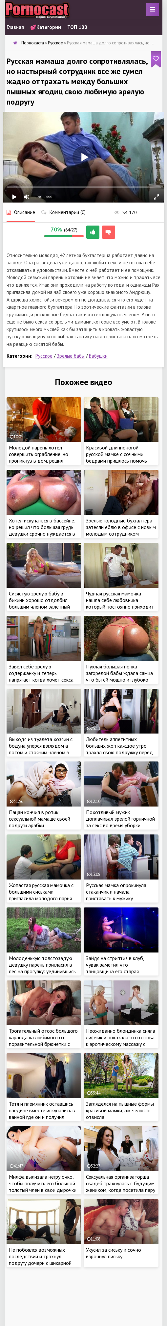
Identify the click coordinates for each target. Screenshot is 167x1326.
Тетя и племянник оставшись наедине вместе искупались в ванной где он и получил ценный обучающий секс (42, 1113)
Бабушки (98, 356)
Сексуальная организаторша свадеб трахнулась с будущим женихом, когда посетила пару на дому (120, 1186)
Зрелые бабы (71, 356)
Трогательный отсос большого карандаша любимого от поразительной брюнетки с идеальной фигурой (43, 1040)
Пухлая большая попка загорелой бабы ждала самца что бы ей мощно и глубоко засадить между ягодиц (119, 676)
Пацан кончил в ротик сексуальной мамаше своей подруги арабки (39, 819)
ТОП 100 (77, 27)
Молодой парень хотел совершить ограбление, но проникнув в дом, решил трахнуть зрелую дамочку (38, 457)
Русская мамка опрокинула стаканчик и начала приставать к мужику (116, 892)
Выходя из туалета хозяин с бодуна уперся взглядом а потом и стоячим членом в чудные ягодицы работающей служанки (42, 752)
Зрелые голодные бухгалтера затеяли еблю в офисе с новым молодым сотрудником (121, 527)
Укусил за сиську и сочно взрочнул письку (113, 1253)
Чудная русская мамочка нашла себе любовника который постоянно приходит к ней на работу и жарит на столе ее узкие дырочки (120, 606)
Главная (15, 27)
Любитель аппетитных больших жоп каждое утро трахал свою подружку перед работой (119, 749)
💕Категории (45, 27)
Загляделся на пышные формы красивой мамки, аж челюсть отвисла (120, 1110)
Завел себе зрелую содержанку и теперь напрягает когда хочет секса (41, 673)
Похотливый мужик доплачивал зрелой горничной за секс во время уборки (120, 819)
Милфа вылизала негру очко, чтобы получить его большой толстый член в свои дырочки (42, 1183)
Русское (43, 356)
